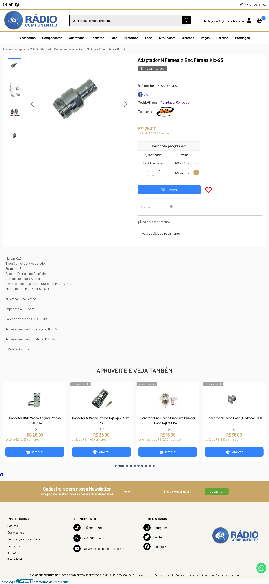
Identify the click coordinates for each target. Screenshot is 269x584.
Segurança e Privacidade (23, 539)
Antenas (188, 38)
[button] (32, 104)
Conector (97, 38)
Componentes (52, 38)
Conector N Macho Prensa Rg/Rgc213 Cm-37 (101, 420)
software (13, 552)
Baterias (222, 38)
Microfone (131, 38)
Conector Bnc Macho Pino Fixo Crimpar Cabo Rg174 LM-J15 (167, 420)
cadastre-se (237, 21)
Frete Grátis (15, 559)
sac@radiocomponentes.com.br (98, 548)
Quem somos (15, 532)
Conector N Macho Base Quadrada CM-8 (234, 418)
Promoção (242, 38)
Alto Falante (167, 38)
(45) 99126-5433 (253, 5)
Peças (205, 38)
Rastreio (13, 525)
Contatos (13, 546)
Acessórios (27, 38)
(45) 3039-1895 (88, 527)
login (222, 21)
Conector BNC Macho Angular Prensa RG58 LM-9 (35, 420)
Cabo (113, 38)
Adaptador (76, 38)
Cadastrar (216, 491)
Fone (148, 38)
